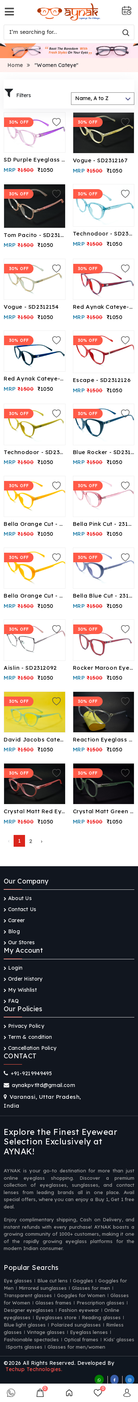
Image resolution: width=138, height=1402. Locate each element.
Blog (12, 931)
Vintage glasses (46, 1332)
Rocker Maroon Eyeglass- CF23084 (104, 667)
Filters (18, 94)
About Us (18, 898)
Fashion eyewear (79, 1310)
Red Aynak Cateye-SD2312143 (35, 378)
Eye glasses (18, 1281)
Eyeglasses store (56, 1317)
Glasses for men (91, 1288)
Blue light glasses (25, 1325)
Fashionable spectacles (31, 1339)
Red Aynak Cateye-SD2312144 (104, 306)
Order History (23, 979)
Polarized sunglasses (76, 1325)
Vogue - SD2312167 (100, 160)
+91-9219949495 (31, 1073)
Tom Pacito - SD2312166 (35, 234)
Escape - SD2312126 (102, 379)
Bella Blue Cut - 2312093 (104, 595)
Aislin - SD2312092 (30, 667)
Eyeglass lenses (89, 1332)
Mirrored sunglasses (43, 1288)
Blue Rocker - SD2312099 (104, 452)
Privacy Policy (24, 1026)
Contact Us (20, 909)
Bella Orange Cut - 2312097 (35, 523)
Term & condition (28, 1037)
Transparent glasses (28, 1295)
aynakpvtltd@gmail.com (43, 1085)
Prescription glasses (100, 1303)
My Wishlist (20, 990)
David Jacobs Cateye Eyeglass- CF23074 (35, 739)
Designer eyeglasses (28, 1310)
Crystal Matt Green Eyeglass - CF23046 (104, 811)
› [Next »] (41, 841)
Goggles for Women (81, 1295)
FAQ (11, 1001)
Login (13, 967)
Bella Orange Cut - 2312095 (35, 595)
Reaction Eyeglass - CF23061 (104, 739)
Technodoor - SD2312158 (104, 233)
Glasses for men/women (76, 1347)
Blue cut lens (52, 1281)
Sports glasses (24, 1347)
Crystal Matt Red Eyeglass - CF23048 (35, 811)
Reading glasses (101, 1317)
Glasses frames (53, 1303)
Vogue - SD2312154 (31, 306)
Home (15, 65)
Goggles (83, 1281)
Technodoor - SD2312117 (35, 452)
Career (14, 920)
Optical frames (81, 1339)
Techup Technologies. (34, 1369)
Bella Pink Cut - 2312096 (104, 523)
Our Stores (19, 942)
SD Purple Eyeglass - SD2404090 (35, 159)
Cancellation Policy (30, 1048)
